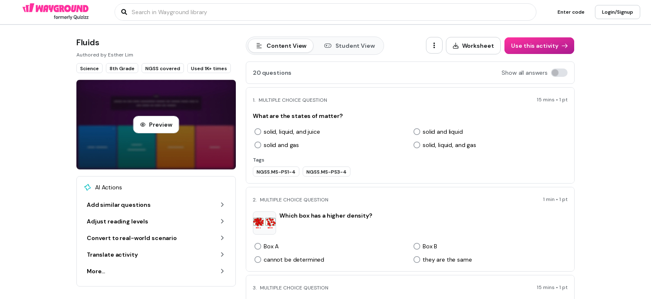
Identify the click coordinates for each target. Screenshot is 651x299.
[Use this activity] (539, 45)
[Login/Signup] (617, 12)
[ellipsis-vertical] (434, 45)
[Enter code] (571, 12)
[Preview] (156, 124)
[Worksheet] (473, 45)
